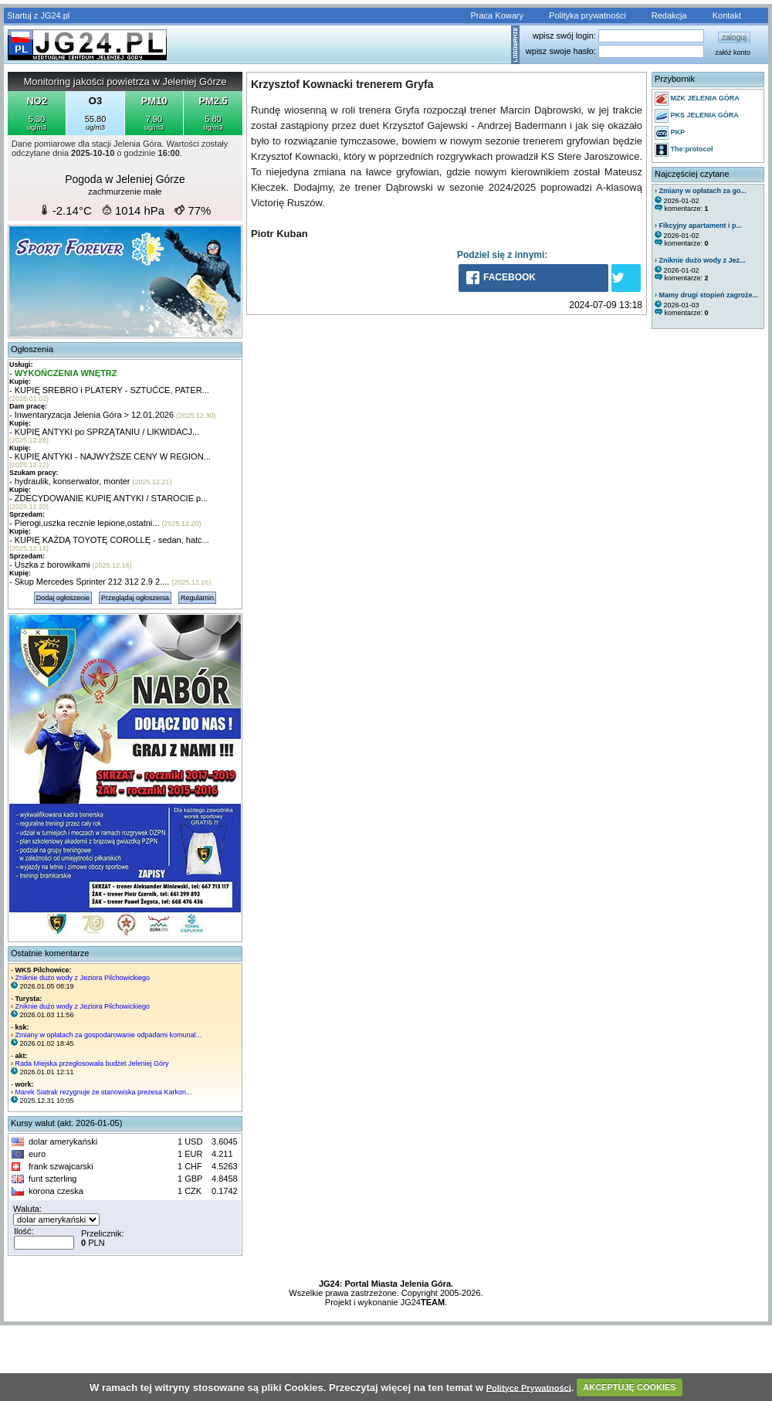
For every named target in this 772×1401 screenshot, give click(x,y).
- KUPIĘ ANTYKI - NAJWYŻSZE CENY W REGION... (110, 456)
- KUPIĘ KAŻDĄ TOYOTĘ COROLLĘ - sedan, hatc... (109, 539)
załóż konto (732, 52)
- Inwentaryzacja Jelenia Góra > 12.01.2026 (91, 414)
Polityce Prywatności (528, 1387)
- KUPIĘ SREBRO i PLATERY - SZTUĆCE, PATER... (109, 390)
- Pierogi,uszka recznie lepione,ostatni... (84, 522)
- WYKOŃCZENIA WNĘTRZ (63, 373)
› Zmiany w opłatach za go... (701, 191)
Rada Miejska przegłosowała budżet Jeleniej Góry (92, 1063)
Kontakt (727, 15)
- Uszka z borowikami (49, 564)
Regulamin (197, 598)
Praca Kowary (497, 15)
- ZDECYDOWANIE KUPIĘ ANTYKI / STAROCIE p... (108, 498)
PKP (670, 133)
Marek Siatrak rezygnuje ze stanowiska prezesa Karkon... (103, 1092)
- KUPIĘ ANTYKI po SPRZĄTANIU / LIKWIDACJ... (104, 431)
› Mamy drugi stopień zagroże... (706, 295)
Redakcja (669, 15)
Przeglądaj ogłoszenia (135, 598)
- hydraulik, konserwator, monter (69, 481)
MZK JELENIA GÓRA (697, 99)
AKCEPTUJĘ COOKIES (629, 1387)
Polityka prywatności (587, 15)
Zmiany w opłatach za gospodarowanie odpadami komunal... (108, 1035)
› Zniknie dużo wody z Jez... (700, 260)
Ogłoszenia (32, 349)
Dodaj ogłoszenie (63, 598)
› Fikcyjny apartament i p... (698, 225)
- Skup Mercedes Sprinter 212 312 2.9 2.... (89, 581)
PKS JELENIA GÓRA (697, 116)
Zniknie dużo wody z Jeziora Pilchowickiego (83, 978)
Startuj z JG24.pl (38, 15)
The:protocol (684, 150)
